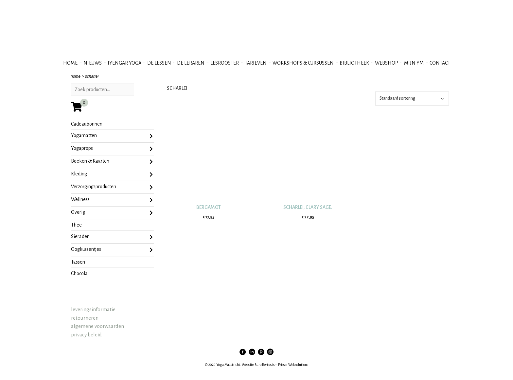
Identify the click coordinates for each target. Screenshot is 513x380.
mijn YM (414, 63)
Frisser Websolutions (293, 365)
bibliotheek (354, 63)
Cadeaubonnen (86, 124)
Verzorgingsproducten (112, 187)
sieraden (112, 237)
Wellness (112, 200)
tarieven (256, 63)
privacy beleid (86, 334)
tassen (78, 262)
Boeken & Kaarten (112, 161)
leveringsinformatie (93, 309)
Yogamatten (112, 136)
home (75, 76)
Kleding (112, 174)
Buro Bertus (263, 365)
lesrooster (224, 63)
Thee (76, 225)
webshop (386, 63)
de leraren (190, 63)
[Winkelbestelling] (412, 98)
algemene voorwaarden (97, 326)
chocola (79, 273)
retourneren (84, 318)
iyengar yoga (124, 63)
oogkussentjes (112, 249)
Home (70, 63)
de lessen (159, 63)
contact (440, 63)
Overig (112, 212)
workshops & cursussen (303, 63)
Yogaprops (112, 148)
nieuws (92, 63)
